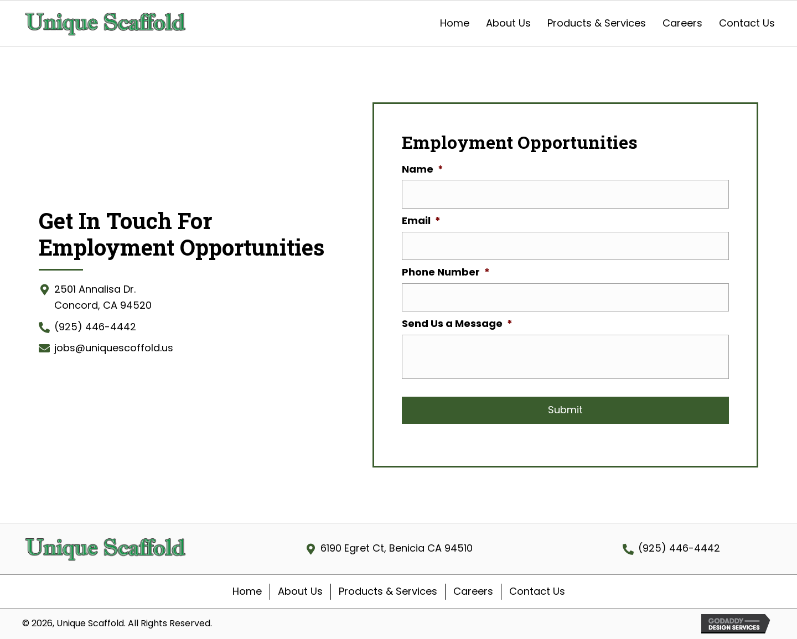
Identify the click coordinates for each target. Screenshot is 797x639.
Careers (473, 591)
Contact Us (537, 591)
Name (422, 169)
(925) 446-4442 (95, 327)
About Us (300, 591)
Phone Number (446, 272)
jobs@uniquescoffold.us (113, 348)
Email (421, 220)
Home (247, 591)
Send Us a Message (457, 323)
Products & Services (388, 591)
